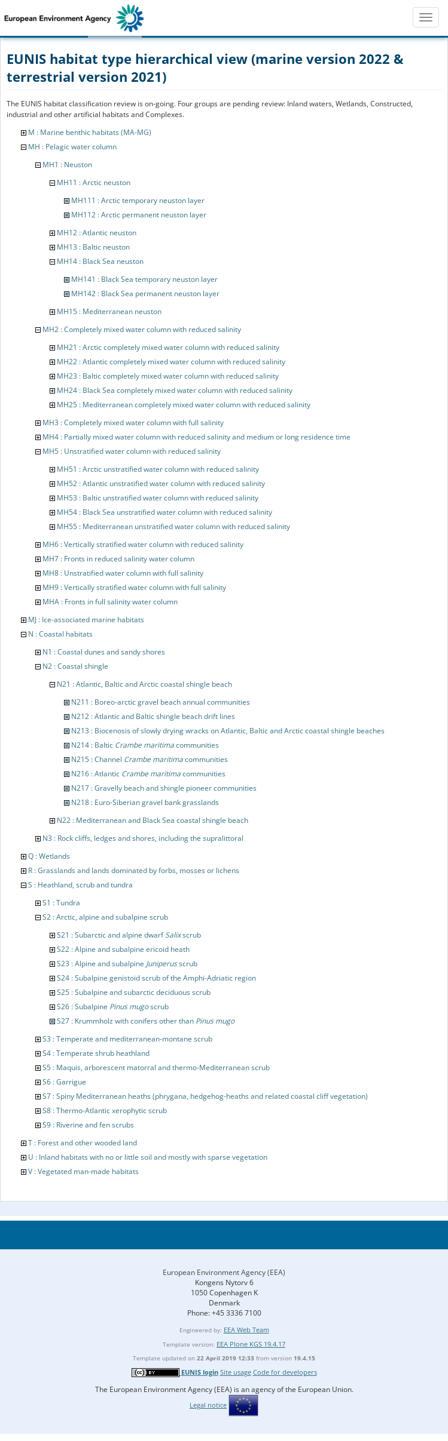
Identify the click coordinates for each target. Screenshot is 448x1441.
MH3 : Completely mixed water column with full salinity (133, 422)
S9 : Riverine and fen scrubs (88, 1125)
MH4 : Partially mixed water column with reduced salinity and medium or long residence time (196, 437)
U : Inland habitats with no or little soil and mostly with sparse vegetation (147, 1157)
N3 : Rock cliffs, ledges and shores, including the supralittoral (142, 838)
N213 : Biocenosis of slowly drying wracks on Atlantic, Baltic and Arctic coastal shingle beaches (228, 731)
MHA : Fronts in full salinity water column (110, 602)
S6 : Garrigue (64, 1082)
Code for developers (285, 1372)
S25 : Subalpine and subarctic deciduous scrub (134, 992)
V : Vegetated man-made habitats (83, 1171)
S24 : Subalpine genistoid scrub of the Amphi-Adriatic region (156, 978)
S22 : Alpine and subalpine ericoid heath (123, 949)
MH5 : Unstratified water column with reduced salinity (131, 451)
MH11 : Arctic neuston (93, 182)
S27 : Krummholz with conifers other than (145, 1021)
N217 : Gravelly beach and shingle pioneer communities (164, 788)
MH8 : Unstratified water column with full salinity (122, 573)
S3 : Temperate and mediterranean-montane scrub (127, 1039)
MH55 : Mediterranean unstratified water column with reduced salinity (173, 526)
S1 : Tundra (61, 903)
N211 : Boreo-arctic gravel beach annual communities (160, 702)
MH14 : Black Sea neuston (100, 261)
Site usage (235, 1372)
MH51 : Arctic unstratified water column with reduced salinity (158, 469)
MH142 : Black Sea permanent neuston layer (145, 293)
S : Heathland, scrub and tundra (80, 885)
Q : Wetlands (49, 856)
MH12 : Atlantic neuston (96, 233)
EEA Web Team (246, 1329)
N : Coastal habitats (60, 634)
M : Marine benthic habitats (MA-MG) (89, 132)
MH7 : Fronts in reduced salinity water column (118, 559)
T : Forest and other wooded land (82, 1143)
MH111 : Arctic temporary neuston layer (138, 200)
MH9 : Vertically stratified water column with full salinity (134, 587)
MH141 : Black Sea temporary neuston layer (144, 279)
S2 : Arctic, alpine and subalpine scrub (105, 917)
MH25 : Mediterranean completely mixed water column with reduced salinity (183, 405)
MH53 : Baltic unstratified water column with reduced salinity (157, 498)
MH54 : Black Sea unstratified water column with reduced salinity (164, 512)
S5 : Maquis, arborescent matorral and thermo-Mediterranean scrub (156, 1067)
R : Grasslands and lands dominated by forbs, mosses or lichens (133, 870)
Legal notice (208, 1404)
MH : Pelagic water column (72, 147)
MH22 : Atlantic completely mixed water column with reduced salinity (171, 362)
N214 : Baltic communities (145, 745)
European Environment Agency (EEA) (224, 1272)
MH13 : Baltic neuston (93, 247)
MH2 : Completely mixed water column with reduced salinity (141, 329)
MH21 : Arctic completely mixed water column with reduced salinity (168, 347)
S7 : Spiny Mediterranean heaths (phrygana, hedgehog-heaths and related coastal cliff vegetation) (205, 1096)
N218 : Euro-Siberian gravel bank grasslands (145, 802)
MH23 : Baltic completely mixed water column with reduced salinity (168, 376)
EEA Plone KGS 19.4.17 (251, 1343)
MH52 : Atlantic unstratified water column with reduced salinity (161, 483)
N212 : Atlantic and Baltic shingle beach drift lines (153, 716)
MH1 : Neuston (67, 164)
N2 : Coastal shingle (75, 666)
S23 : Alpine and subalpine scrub (127, 963)
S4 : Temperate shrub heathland (96, 1053)
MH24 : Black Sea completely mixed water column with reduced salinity (174, 390)
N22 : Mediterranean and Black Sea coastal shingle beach (152, 820)
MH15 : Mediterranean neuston (109, 311)
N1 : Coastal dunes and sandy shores (103, 652)
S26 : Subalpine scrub (113, 1006)
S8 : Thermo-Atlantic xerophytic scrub (104, 1110)
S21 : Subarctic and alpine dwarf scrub (129, 935)
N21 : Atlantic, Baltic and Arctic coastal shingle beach (144, 684)
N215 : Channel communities (149, 759)
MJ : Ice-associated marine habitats (86, 620)
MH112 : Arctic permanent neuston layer (138, 215)
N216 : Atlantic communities (148, 774)
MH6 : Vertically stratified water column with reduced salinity (142, 544)
